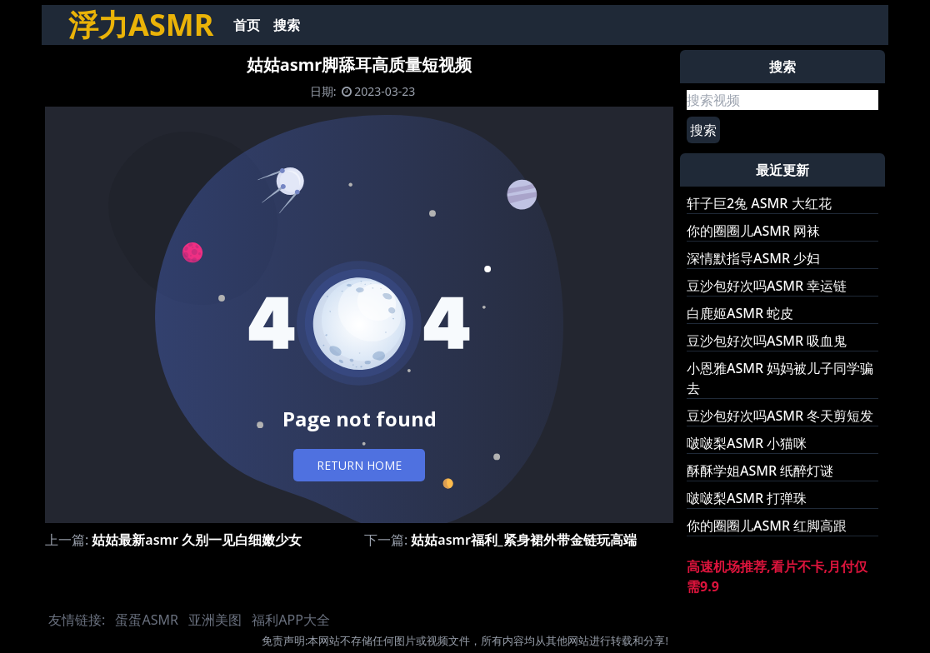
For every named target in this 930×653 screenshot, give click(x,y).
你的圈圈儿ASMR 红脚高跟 (767, 525)
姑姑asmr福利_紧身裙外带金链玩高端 (523, 540)
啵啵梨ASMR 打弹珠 (747, 498)
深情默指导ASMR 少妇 (753, 258)
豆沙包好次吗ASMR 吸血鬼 (767, 340)
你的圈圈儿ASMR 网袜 (753, 231)
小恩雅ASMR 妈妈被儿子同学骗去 (780, 378)
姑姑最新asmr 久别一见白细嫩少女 (197, 540)
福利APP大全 (291, 620)
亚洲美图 (215, 620)
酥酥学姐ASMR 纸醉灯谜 (760, 470)
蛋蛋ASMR (146, 620)
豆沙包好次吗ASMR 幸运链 (767, 286)
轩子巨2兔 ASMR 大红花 (759, 203)
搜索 (286, 25)
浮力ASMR (140, 24)
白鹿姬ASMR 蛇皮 (740, 313)
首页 (246, 25)
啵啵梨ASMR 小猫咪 (747, 443)
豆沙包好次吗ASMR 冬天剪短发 (780, 415)
